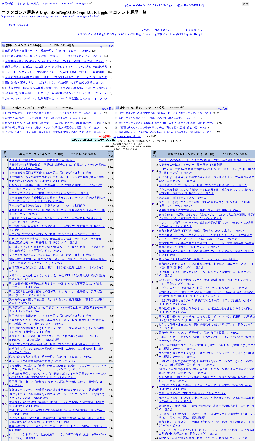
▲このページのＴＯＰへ (156, 30)
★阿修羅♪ (8, 3)
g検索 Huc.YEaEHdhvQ (190, 5)
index (149, 34)
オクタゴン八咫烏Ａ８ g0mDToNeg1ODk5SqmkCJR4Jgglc (51, 3)
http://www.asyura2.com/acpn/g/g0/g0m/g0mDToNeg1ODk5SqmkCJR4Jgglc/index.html (50, 16)
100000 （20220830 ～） (20, 24)
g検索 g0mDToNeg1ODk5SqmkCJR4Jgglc (148, 5)
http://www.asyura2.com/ (127, 136)
